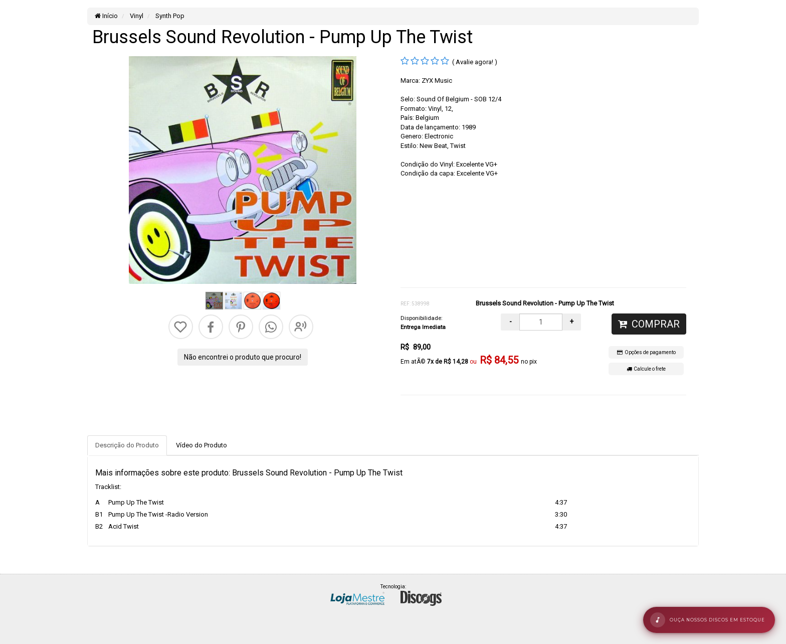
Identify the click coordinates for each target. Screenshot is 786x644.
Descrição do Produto (127, 445)
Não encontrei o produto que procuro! (242, 357)
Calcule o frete (646, 369)
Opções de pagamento (646, 352)
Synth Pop (169, 16)
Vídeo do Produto (201, 445)
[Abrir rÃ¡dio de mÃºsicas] (709, 620)
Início (106, 16)
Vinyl (135, 16)
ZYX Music (437, 80)
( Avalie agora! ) (474, 62)
